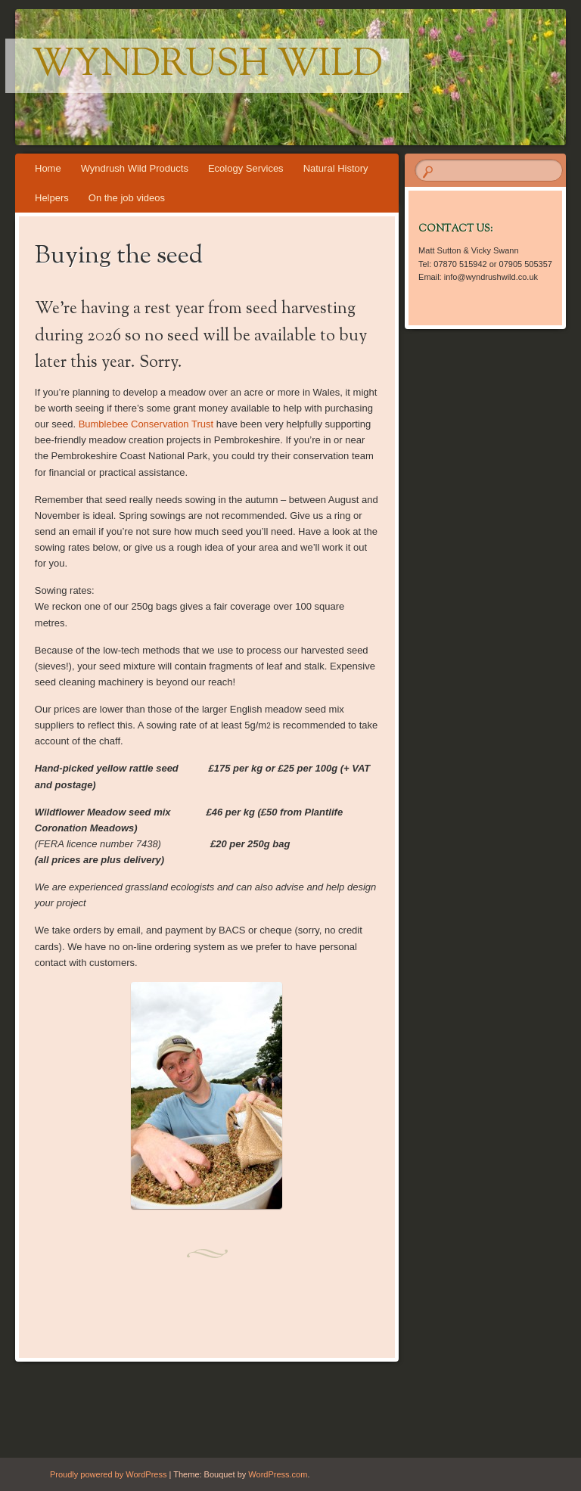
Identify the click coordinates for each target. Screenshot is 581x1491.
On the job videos (127, 197)
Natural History (335, 168)
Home (48, 168)
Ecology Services (246, 168)
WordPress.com (277, 1474)
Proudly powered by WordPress (108, 1474)
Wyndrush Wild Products (134, 168)
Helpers (52, 197)
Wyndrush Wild (207, 66)
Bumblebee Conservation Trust (147, 424)
